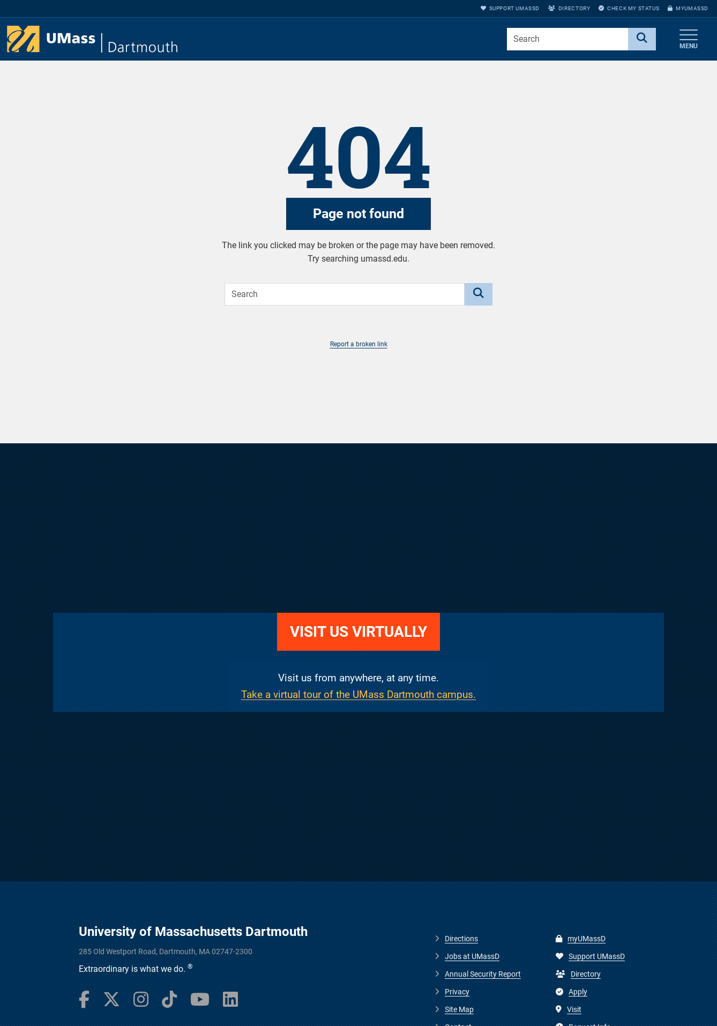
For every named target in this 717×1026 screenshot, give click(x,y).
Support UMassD (510, 8)
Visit (568, 1009)
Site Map (459, 1009)
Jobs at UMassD (472, 956)
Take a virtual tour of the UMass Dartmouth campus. (358, 694)
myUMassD (688, 8)
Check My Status (629, 8)
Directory (569, 8)
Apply (571, 991)
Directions (461, 938)
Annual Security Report (483, 974)
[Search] (642, 39)
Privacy (457, 991)
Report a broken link (358, 344)
